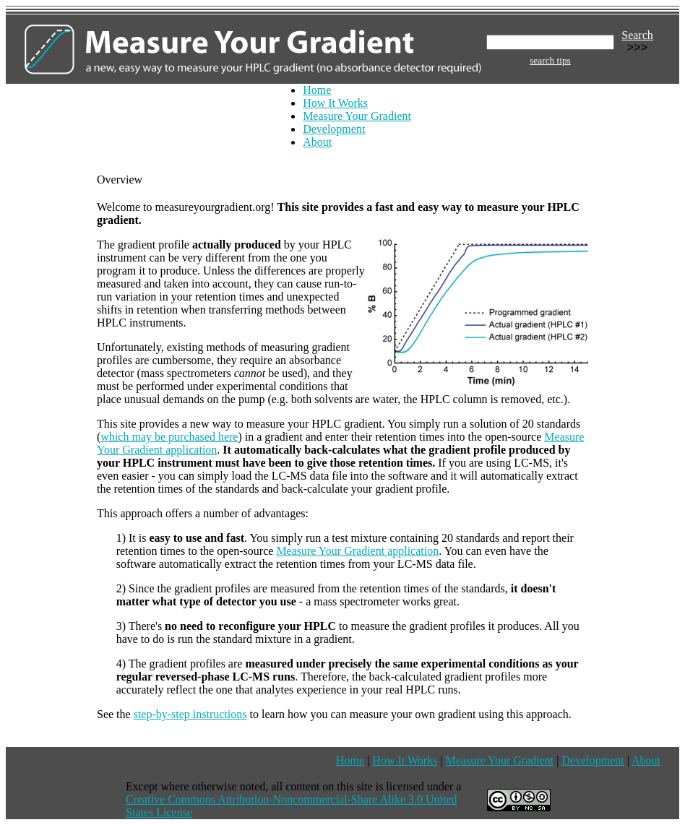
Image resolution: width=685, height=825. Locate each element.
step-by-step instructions (190, 714)
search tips (550, 60)
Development (334, 129)
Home (317, 90)
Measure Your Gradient (357, 116)
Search (637, 35)
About (317, 142)
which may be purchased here (169, 437)
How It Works (335, 103)
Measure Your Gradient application (357, 551)
